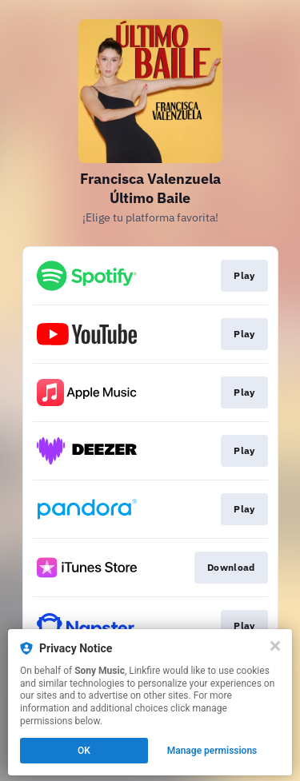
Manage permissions (212, 750)
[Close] (275, 646)
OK (84, 750)
